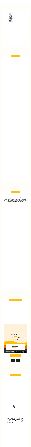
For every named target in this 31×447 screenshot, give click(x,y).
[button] (28, 3)
